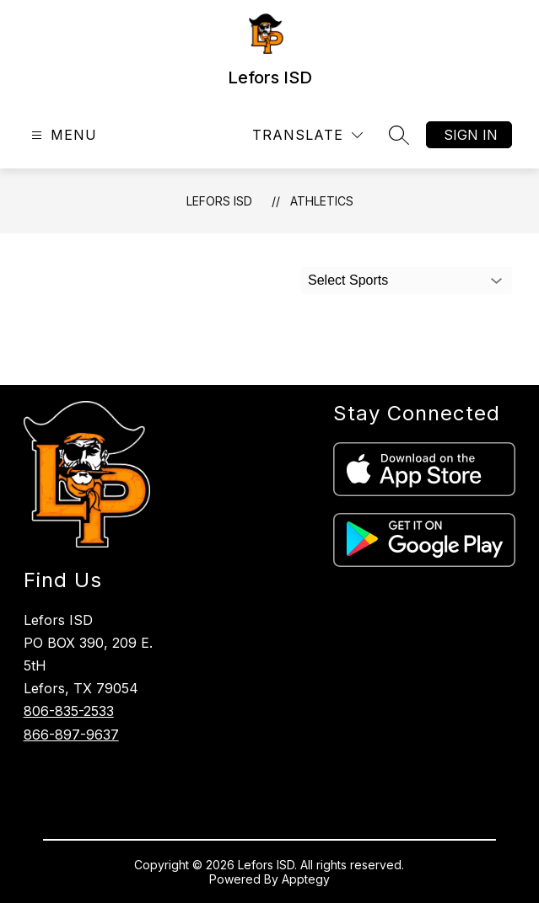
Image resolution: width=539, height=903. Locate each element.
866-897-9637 (71, 734)
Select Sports (348, 280)
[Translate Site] (307, 135)
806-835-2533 (69, 711)
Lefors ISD (219, 201)
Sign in (471, 134)
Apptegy (306, 879)
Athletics (321, 201)
